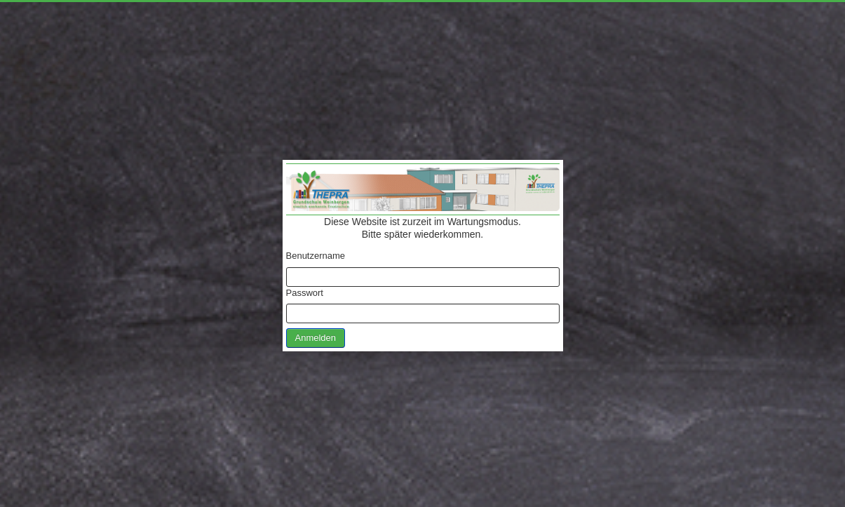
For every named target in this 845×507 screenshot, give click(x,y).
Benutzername (316, 255)
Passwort (304, 293)
